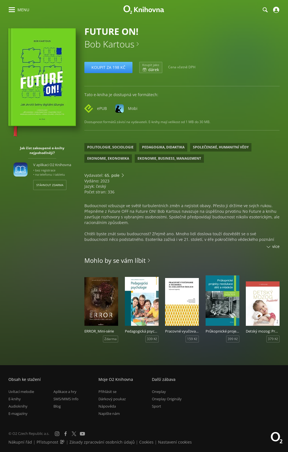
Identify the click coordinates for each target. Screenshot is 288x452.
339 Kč (152, 338)
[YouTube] (82, 434)
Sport (156, 406)
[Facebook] (65, 434)
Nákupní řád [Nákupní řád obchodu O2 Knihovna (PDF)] (20, 442)
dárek (150, 67)
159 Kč (192, 338)
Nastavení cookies (175, 442)
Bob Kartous (109, 44)
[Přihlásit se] (275, 10)
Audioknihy (18, 406)
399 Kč (233, 338)
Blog (57, 406)
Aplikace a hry (64, 391)
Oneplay (159, 391)
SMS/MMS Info (65, 398)
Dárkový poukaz (112, 398)
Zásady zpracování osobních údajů (102, 442)
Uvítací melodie (21, 391)
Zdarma (110, 338)
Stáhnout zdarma (49, 185)
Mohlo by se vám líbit (115, 260)
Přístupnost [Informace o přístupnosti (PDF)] (47, 442)
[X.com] (74, 434)
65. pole (112, 175)
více (276, 246)
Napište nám (109, 413)
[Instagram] (57, 434)
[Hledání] (265, 10)
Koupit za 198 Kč (108, 67)
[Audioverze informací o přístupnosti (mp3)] (62, 442)
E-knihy (14, 398)
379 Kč (273, 338)
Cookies (146, 442)
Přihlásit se (107, 391)
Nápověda (107, 406)
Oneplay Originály (167, 398)
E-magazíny (18, 413)
